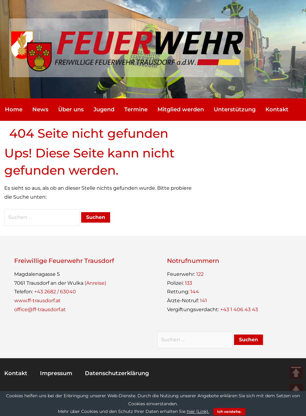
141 (203, 300)
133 (188, 283)
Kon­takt (276, 109)
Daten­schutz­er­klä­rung (117, 373)
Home (13, 109)
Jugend (103, 109)
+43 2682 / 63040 (55, 292)
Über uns (71, 109)
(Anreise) (95, 283)
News (40, 109)
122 (200, 274)
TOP (296, 372)
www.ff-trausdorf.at (37, 300)
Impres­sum (56, 373)
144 (194, 292)
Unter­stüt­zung (235, 109)
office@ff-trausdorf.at (40, 309)
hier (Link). (198, 411)
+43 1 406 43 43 (239, 309)
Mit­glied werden (180, 109)
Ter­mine (136, 109)
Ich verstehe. (229, 411)
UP (296, 391)
